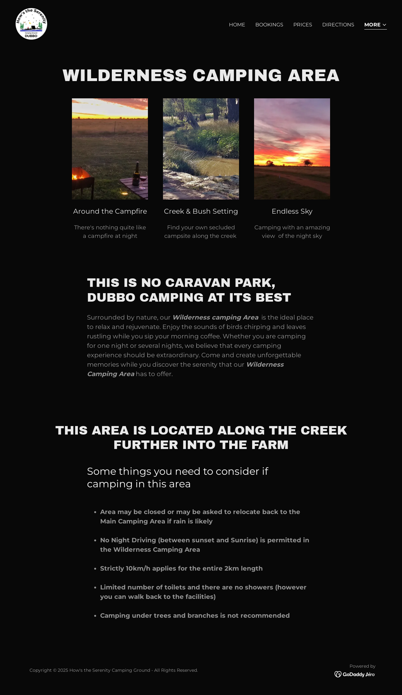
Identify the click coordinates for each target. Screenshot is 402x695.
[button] (375, 25)
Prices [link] (302, 25)
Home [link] (237, 25)
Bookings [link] (269, 25)
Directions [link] (338, 25)
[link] (31, 23)
